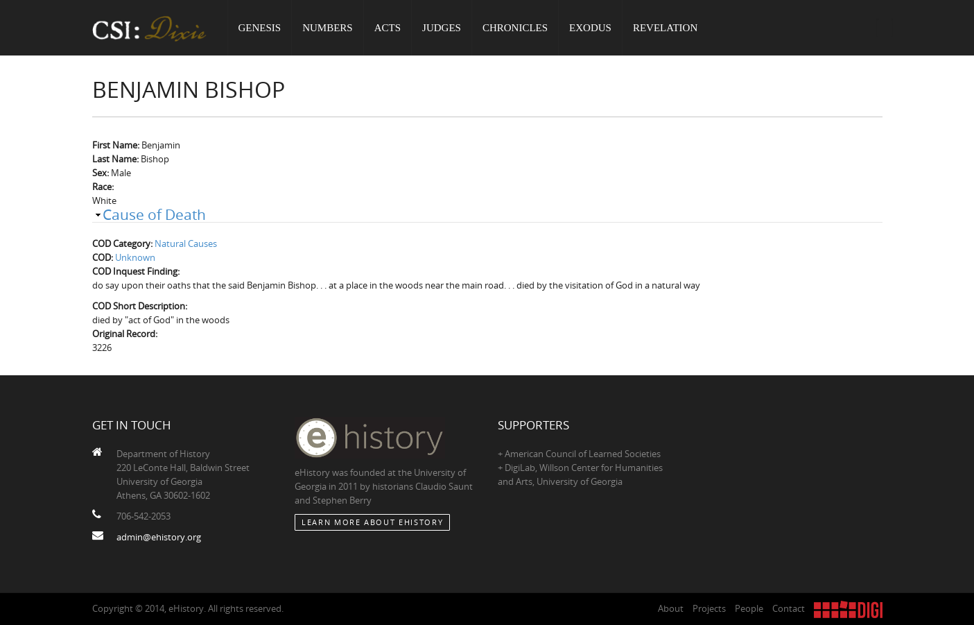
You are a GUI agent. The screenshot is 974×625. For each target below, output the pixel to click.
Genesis (259, 27)
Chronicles (515, 27)
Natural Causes (186, 243)
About (671, 608)
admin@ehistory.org (158, 537)
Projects (709, 608)
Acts (387, 27)
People (749, 608)
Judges (441, 27)
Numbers (327, 27)
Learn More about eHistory (372, 522)
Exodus (590, 27)
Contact (788, 608)
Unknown (135, 257)
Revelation (665, 27)
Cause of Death (154, 214)
